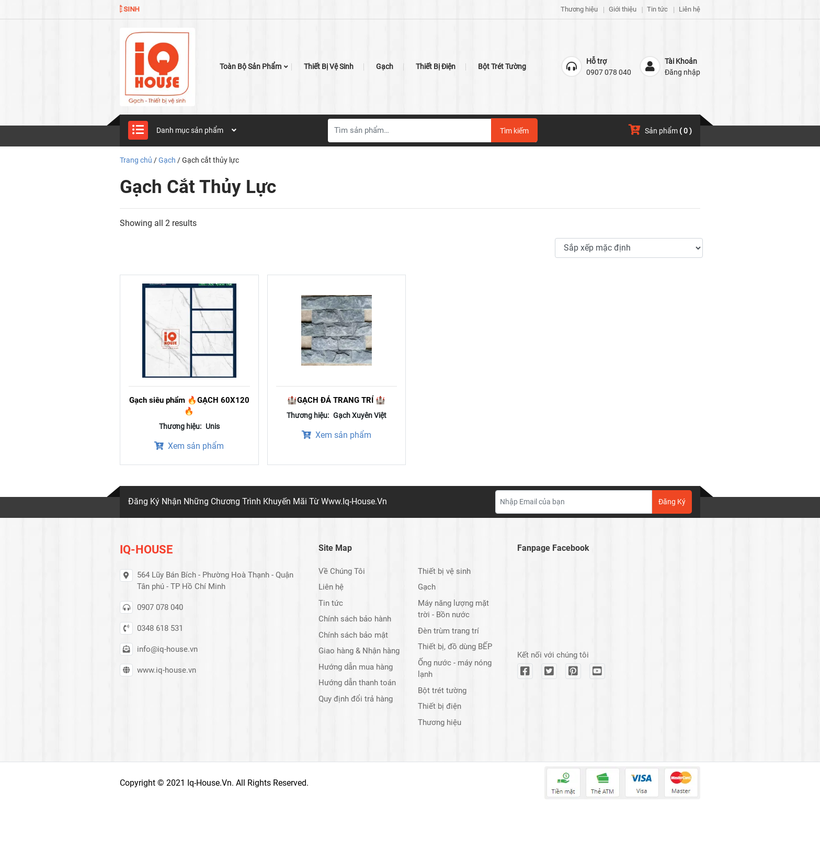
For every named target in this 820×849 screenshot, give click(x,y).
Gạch (384, 66)
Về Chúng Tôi (341, 571)
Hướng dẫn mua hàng (355, 667)
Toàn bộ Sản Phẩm (250, 66)
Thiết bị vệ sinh (329, 66)
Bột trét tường (502, 66)
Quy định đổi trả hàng (355, 699)
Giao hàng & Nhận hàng (359, 650)
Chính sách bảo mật (353, 635)
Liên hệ (689, 9)
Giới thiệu (622, 9)
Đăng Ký (672, 501)
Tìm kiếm (514, 131)
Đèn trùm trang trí (448, 631)
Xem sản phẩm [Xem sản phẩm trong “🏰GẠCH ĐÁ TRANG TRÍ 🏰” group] (336, 435)
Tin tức (657, 9)
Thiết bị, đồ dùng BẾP (455, 646)
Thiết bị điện (435, 66)
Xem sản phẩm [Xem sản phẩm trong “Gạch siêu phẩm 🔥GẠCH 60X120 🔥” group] (189, 446)
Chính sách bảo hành (354, 619)
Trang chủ (136, 160)
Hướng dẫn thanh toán (357, 682)
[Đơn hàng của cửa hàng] (629, 248)
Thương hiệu (579, 9)
